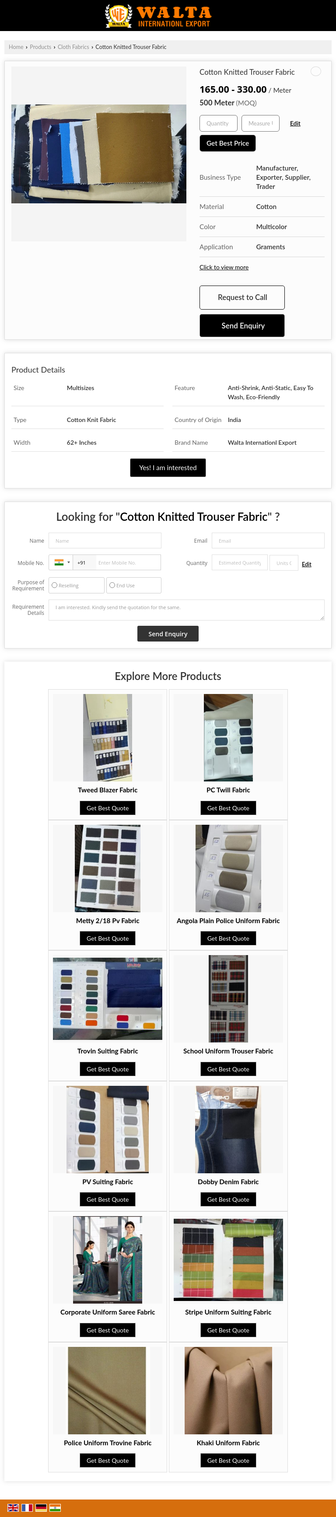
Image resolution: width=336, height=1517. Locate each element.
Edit (295, 123)
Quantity (196, 563)
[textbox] (261, 123)
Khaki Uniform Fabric (228, 1443)
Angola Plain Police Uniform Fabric (228, 920)
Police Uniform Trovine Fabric (108, 1443)
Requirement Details (28, 610)
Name (36, 540)
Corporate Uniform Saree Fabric (107, 1312)
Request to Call (242, 297)
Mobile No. (31, 563)
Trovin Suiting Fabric (107, 1051)
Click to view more (224, 267)
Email (200, 540)
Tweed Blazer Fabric (107, 790)
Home (16, 47)
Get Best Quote (108, 808)
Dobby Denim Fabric (228, 1182)
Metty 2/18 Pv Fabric (108, 920)
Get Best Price (227, 143)
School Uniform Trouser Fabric (228, 1051)
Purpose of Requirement (28, 585)
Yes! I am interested (167, 467)
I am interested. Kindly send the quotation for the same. (187, 610)
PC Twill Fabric (228, 790)
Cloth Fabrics (73, 47)
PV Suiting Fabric (107, 1182)
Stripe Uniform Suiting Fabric (228, 1312)
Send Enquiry (243, 325)
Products (40, 47)
